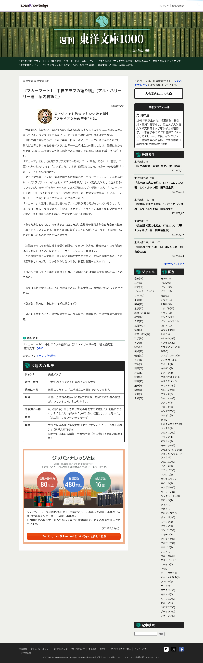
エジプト (167, 308)
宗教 (138, 278)
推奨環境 (23, 649)
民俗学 (139, 325)
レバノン (167, 372)
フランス (167, 394)
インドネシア (170, 321)
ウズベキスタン (170, 377)
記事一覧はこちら (174, 263)
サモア (165, 585)
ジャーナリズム (144, 291)
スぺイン (167, 564)
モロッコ (167, 500)
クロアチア (168, 607)
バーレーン (168, 491)
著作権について (61, 649)
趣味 (138, 385)
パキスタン (168, 385)
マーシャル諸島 (170, 577)
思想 (138, 308)
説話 (52, 356)
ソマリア (167, 526)
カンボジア (168, 411)
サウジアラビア (170, 347)
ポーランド (168, 611)
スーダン (167, 521)
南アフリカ (168, 590)
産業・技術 (142, 334)
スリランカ (168, 329)
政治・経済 (142, 312)
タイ (164, 419)
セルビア (167, 603)
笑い (138, 342)
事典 (138, 299)
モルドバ (167, 594)
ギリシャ (167, 441)
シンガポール (169, 359)
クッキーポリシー (142, 649)
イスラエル (168, 342)
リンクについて (78, 649)
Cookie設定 (26, 653)
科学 (138, 338)
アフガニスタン (170, 355)
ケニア (165, 551)
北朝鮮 (166, 304)
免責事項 (92, 649)
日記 (138, 321)
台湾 (164, 351)
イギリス (167, 466)
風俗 (138, 398)
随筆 (138, 389)
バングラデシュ (170, 496)
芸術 (138, 364)
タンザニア (168, 530)
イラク (40, 356)
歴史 (138, 287)
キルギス (167, 415)
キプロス (167, 474)
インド (166, 287)
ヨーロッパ (168, 445)
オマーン (167, 534)
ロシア (166, 325)
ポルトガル (168, 555)
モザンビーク (169, 560)
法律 (138, 329)
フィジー (167, 581)
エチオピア (168, 470)
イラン (166, 291)
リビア (165, 508)
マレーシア (168, 338)
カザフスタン (169, 381)
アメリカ (167, 402)
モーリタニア (169, 573)
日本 (166, 278)
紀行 (138, 347)
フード (139, 295)
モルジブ (167, 547)
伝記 (138, 355)
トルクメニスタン (171, 424)
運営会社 (104, 649)
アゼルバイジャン (171, 449)
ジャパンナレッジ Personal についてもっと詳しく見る (73, 536)
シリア (166, 299)
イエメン (167, 406)
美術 (138, 351)
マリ (164, 568)
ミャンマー (168, 398)
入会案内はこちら (158, 93)
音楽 (138, 394)
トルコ (165, 334)
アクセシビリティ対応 (121, 649)
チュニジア (168, 517)
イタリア (167, 436)
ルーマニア (168, 598)
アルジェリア (169, 513)
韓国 (165, 295)
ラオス (165, 504)
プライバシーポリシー (40, 649)
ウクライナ (168, 538)
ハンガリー (168, 487)
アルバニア (168, 461)
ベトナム (167, 428)
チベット (167, 364)
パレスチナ (168, 389)
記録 (138, 368)
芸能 (138, 359)
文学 (47, 356)
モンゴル (167, 317)
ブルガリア (168, 543)
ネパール (167, 483)
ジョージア (168, 615)
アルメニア (168, 432)
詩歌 (138, 377)
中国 (166, 282)
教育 (138, 317)
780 (41, 348)
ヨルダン (167, 368)
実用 (138, 304)
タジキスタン (169, 478)
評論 (138, 372)
